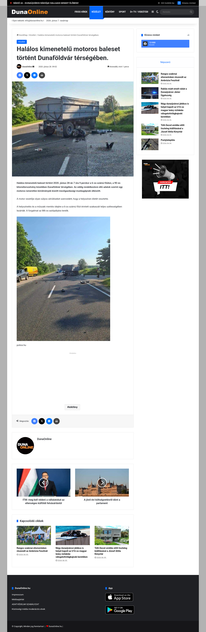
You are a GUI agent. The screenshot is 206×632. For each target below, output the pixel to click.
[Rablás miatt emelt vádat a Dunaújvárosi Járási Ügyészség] (149, 93)
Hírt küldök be (166, 3)
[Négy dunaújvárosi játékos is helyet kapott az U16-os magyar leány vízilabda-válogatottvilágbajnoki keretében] (73, 535)
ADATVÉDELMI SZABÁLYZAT (25, 604)
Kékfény (110, 12)
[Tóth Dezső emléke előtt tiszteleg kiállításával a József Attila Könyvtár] (112, 535)
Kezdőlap (22, 35)
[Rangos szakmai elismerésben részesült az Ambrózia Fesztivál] (34, 535)
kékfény (73, 407)
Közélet (96, 12)
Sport (122, 12)
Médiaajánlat (18, 599)
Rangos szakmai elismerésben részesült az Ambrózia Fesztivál (173, 77)
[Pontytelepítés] (149, 144)
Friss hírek (81, 12)
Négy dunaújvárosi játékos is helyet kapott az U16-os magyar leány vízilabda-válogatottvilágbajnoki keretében (175, 110)
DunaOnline (27, 67)
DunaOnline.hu (55, 626)
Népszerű (165, 62)
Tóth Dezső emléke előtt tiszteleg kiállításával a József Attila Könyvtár (111, 551)
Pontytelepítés (168, 140)
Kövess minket (186, 3)
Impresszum (18, 594)
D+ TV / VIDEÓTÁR (139, 12)
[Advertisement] (73, 377)
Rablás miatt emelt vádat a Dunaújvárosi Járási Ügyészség (174, 92)
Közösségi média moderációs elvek (28, 609)
